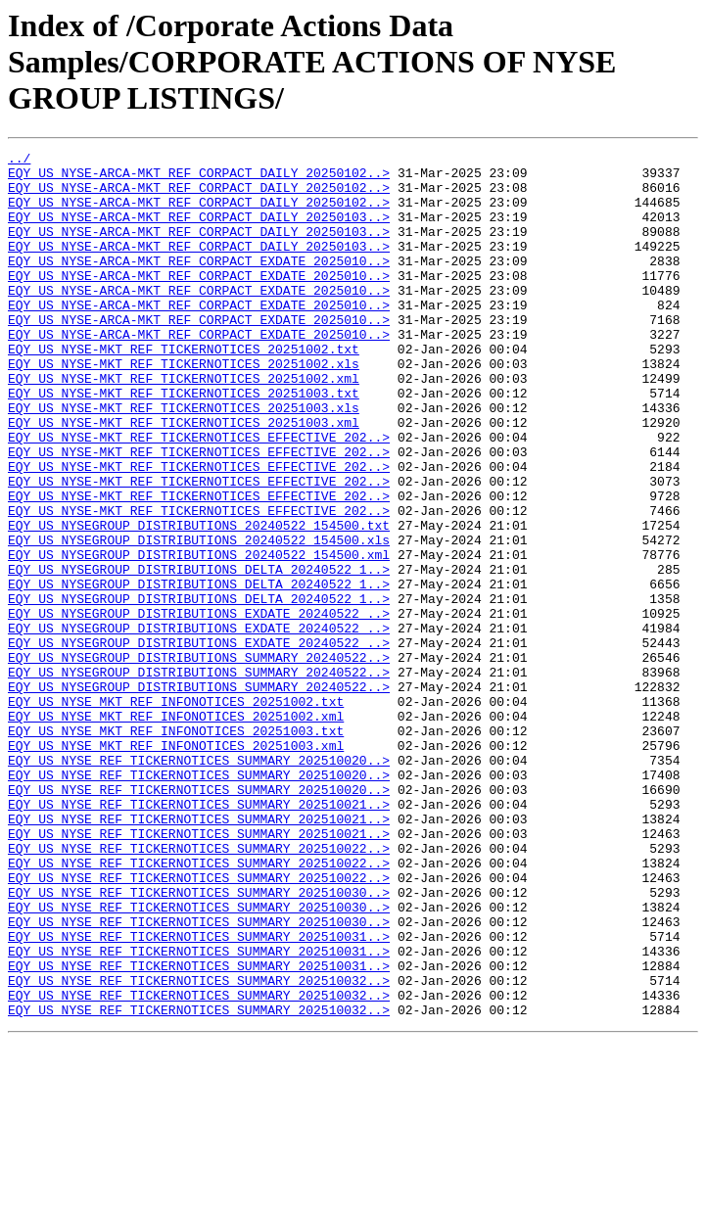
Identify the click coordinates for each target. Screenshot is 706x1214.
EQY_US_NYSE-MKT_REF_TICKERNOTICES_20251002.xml (183, 425)
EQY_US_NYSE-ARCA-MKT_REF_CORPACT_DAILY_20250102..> (199, 178)
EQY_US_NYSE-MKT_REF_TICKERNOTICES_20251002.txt (183, 389)
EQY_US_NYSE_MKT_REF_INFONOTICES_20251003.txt (176, 848)
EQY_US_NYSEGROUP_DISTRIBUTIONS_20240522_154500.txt (199, 601)
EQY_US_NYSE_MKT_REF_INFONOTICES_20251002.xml (176, 830)
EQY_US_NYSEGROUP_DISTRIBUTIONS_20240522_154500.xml (199, 636)
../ (19, 160)
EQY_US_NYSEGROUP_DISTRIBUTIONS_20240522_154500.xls (199, 619)
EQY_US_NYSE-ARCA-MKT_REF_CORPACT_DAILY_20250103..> (199, 231)
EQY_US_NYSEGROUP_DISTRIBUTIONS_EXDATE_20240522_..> (199, 707)
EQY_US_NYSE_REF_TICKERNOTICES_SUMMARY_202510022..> (199, 989)
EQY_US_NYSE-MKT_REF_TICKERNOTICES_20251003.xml (183, 478)
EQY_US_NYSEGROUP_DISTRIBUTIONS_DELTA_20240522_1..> (199, 654)
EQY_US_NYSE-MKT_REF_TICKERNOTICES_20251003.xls (183, 460)
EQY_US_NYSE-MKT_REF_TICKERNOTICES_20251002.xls (183, 407)
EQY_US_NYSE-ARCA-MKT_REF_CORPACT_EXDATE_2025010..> (199, 284)
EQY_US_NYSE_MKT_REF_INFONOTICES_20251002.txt (176, 812)
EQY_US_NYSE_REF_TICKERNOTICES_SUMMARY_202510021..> (199, 936)
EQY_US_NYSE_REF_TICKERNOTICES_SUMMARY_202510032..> (199, 1147)
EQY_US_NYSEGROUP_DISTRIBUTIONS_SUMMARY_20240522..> (199, 760)
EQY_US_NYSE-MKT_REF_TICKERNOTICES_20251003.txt (183, 442)
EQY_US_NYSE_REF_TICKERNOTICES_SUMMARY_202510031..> (199, 1094)
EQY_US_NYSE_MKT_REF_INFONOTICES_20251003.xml (176, 865)
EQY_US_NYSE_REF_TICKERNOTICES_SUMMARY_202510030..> (199, 1042)
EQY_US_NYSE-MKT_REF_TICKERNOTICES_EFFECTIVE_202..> (199, 495)
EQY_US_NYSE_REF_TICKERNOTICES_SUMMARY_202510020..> (199, 883)
